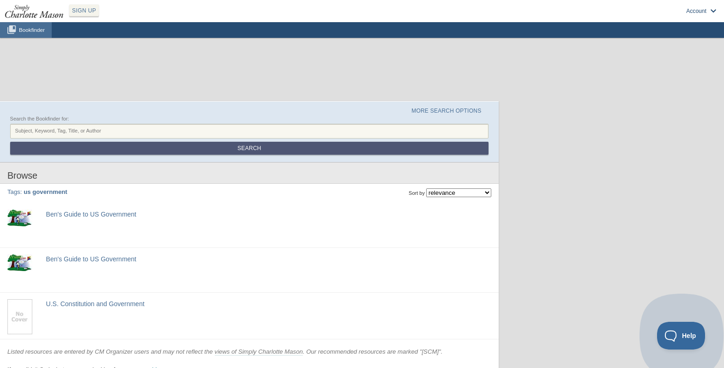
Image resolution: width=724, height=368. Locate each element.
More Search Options (446, 111)
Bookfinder (32, 30)
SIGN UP (84, 10)
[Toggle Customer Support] (681, 336)
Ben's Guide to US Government (91, 214)
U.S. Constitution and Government (95, 304)
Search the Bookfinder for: (39, 118)
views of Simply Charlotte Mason (259, 351)
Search (249, 148)
